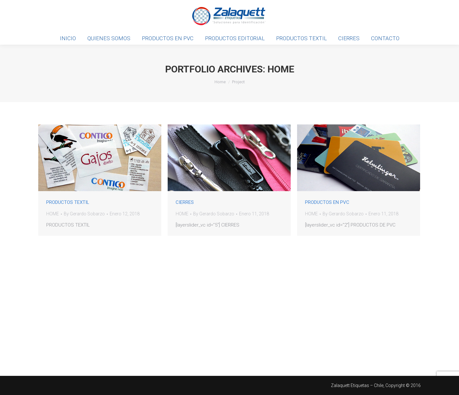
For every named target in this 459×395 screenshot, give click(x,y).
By (84, 213)
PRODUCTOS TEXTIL (67, 202)
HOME (52, 213)
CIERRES (185, 202)
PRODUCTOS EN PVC (327, 202)
